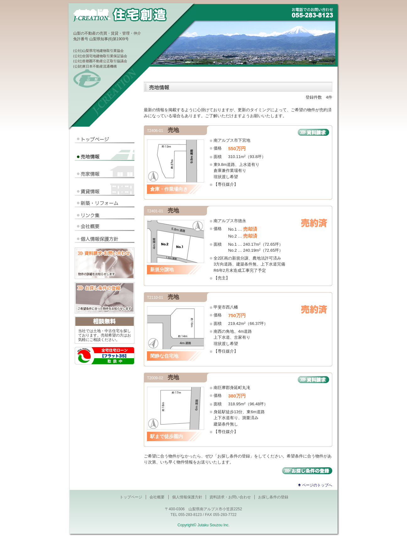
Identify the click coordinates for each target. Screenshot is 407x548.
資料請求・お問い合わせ (230, 497)
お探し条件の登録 (273, 497)
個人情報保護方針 (187, 497)
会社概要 (157, 497)
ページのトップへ (317, 485)
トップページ (131, 497)
